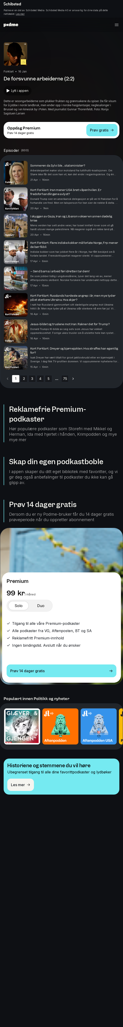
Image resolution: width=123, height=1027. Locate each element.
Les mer (20, 14)
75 (65, 379)
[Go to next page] (73, 378)
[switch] (18, 605)
